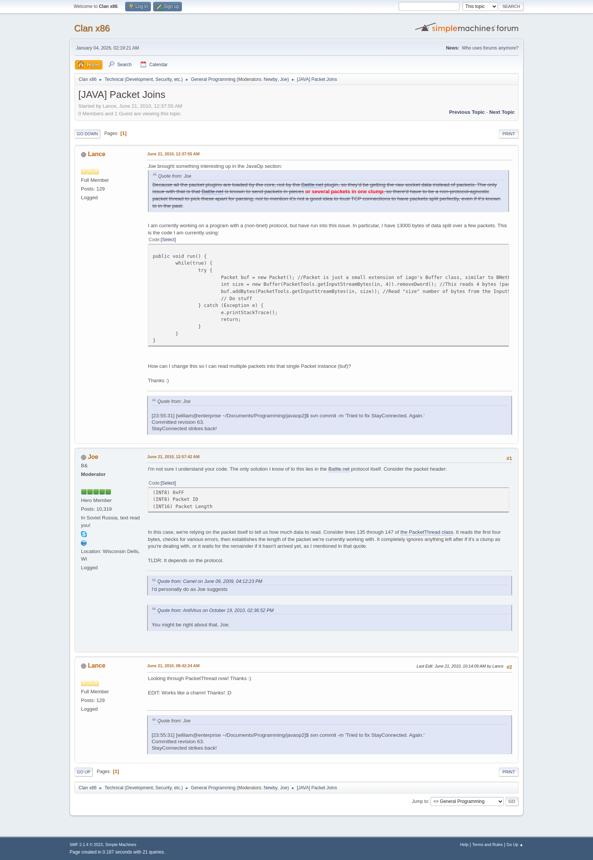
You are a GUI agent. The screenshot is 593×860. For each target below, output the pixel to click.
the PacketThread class (427, 532)
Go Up (83, 772)
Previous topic (467, 112)
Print (508, 134)
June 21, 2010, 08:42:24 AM (173, 665)
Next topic (502, 112)
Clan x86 (92, 28)
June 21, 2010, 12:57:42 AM (173, 456)
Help (464, 844)
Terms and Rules (487, 844)
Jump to (420, 801)
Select (168, 239)
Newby (271, 79)
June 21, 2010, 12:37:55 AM (173, 154)
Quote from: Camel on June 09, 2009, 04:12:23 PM (209, 581)
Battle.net (312, 184)
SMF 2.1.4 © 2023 (86, 844)
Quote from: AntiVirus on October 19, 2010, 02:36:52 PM (215, 610)
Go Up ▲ (514, 844)
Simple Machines (120, 844)
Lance (96, 154)
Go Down (87, 134)
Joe (283, 79)
